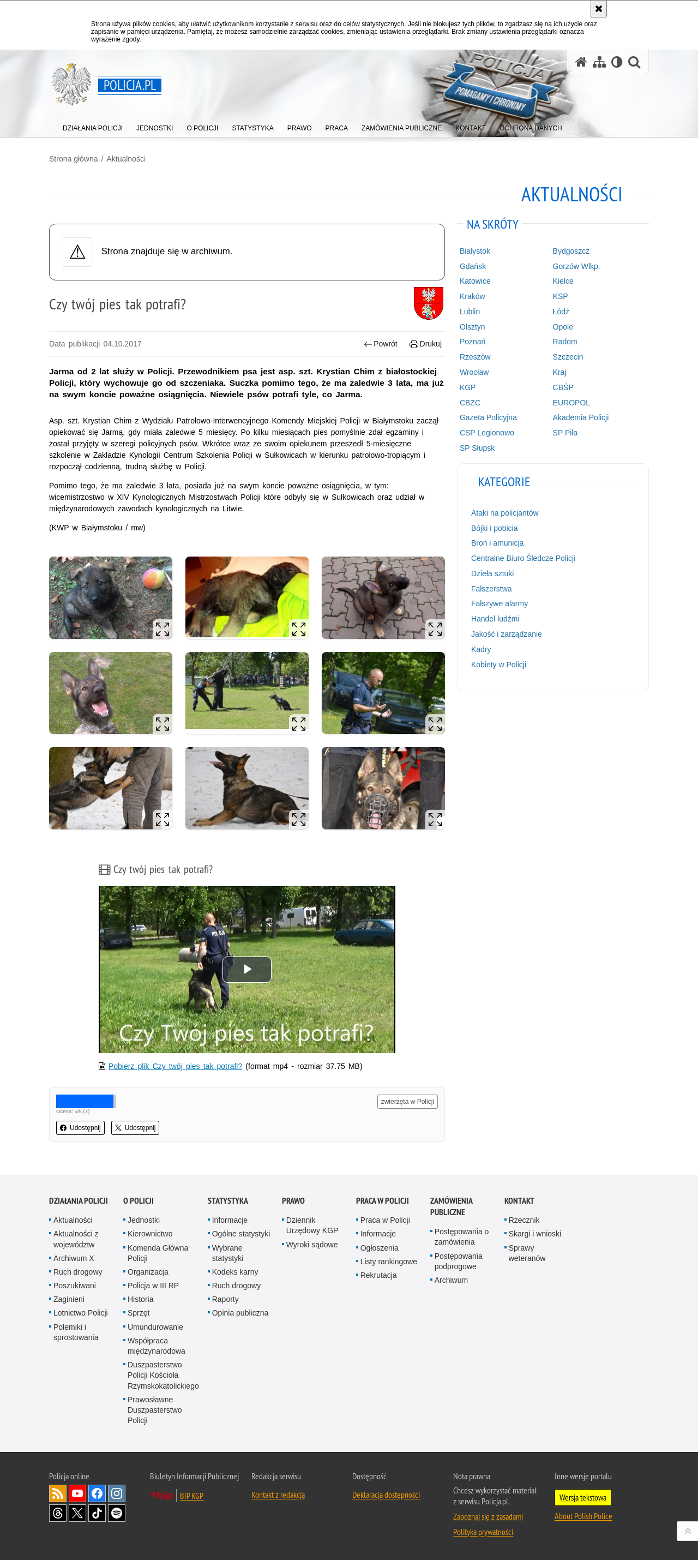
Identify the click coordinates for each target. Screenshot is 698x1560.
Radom (565, 341)
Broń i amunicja (497, 543)
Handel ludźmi (495, 618)
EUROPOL (571, 402)
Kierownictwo (150, 1233)
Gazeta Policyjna (488, 417)
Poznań (472, 341)
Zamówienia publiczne (451, 1206)
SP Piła (565, 432)
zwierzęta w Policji (407, 1101)
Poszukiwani (74, 1285)
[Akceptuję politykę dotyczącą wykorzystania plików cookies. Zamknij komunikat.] (599, 8)
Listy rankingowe (388, 1261)
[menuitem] (92, 126)
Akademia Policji (581, 417)
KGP (468, 387)
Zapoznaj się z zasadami (488, 1516)
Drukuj (426, 344)
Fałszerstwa (491, 588)
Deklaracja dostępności (386, 1494)
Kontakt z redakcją (278, 1494)
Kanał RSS (58, 1493)
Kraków (472, 296)
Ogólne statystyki (241, 1233)
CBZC (470, 402)
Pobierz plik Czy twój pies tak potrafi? (175, 1066)
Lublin (470, 311)
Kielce (563, 281)
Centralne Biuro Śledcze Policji (523, 558)
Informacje (230, 1220)
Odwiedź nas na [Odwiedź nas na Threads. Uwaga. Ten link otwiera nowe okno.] (58, 1513)
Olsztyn (472, 326)
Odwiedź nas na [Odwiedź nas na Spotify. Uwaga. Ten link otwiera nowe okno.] (116, 1513)
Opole (563, 326)
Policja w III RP (153, 1285)
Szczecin (568, 356)
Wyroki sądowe (312, 1244)
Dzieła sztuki (492, 573)
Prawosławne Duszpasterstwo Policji (155, 1410)
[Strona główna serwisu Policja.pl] (581, 62)
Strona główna (73, 158)
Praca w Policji (382, 1200)
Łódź (561, 311)
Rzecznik (524, 1220)
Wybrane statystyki (228, 1253)
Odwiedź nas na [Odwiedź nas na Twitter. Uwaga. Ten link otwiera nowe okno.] (77, 1513)
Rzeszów (475, 356)
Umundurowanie (155, 1327)
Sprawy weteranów (527, 1253)
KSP (560, 296)
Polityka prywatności (483, 1531)
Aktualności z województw (75, 1238)
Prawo (293, 1200)
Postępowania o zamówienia (462, 1236)
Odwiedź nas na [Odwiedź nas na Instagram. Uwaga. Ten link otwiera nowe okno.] (116, 1493)
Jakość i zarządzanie (506, 634)
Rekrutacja (378, 1275)
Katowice (475, 281)
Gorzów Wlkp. (576, 266)
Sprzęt (138, 1312)
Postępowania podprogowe (459, 1261)
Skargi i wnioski (535, 1233)
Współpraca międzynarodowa (156, 1345)
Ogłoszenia (379, 1248)
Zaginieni (69, 1299)
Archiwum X (73, 1258)
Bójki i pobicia (494, 528)
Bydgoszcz (571, 251)
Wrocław (474, 372)
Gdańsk (473, 266)
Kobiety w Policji (498, 664)
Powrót (381, 344)
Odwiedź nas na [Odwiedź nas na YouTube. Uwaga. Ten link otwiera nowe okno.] (77, 1493)
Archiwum (451, 1280)
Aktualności (126, 158)
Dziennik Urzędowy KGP (312, 1225)
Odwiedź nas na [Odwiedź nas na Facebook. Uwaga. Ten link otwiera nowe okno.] (97, 1493)
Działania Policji (78, 1200)
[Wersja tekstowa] (617, 62)
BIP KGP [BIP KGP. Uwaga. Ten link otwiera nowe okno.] (191, 1495)
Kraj (560, 372)
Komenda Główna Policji (158, 1253)
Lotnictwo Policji (80, 1312)
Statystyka (228, 1200)
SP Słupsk (477, 448)
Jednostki (144, 1220)
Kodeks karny (235, 1272)
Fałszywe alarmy (499, 603)
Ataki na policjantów (505, 513)
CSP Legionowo (487, 432)
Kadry (481, 649)
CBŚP (563, 387)
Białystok (475, 251)
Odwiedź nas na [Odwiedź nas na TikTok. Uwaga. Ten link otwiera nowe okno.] (97, 1513)
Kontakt (519, 1200)
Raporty (225, 1299)
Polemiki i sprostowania (76, 1332)
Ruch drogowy (78, 1272)
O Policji (138, 1200)
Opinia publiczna (240, 1312)
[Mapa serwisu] (599, 62)
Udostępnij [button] (80, 1128)
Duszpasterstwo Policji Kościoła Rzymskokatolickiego (163, 1375)
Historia (140, 1299)
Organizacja (148, 1272)
